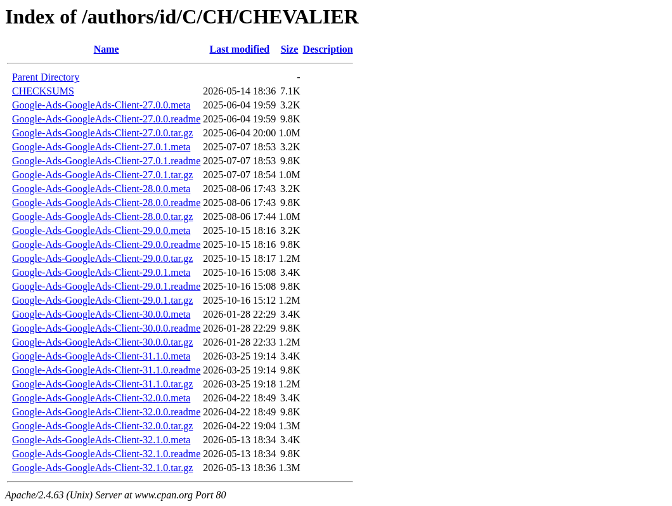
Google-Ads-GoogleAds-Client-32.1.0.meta (101, 439)
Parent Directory (45, 77)
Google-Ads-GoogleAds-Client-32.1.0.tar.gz (102, 467)
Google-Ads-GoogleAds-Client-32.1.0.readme (106, 453)
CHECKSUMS (43, 91)
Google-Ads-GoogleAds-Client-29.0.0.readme (106, 244)
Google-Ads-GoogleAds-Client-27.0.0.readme (106, 119)
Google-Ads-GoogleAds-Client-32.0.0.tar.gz (102, 425)
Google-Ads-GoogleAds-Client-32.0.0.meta (101, 397)
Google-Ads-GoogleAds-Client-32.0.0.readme (106, 411)
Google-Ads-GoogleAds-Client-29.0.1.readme (106, 286)
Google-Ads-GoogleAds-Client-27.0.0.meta (101, 105)
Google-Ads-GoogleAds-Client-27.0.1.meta (101, 146)
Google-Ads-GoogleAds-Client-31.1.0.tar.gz (102, 384)
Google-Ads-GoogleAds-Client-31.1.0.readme (106, 370)
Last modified (239, 49)
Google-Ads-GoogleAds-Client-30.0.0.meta (101, 314)
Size (290, 49)
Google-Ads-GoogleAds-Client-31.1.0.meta (101, 356)
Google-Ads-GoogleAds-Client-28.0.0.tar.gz (102, 216)
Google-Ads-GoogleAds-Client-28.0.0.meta (101, 188)
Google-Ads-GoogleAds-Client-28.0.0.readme (106, 202)
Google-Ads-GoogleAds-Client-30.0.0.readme (106, 328)
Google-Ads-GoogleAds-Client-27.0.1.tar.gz (102, 174)
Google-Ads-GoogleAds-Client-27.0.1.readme (106, 160)
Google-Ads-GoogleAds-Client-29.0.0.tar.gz (102, 258)
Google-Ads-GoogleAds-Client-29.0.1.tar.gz (102, 300)
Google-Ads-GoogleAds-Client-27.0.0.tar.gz (102, 132)
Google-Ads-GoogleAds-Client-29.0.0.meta (101, 230)
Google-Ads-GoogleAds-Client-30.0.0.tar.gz (102, 342)
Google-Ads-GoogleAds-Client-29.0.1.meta (101, 272)
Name (106, 49)
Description (328, 49)
